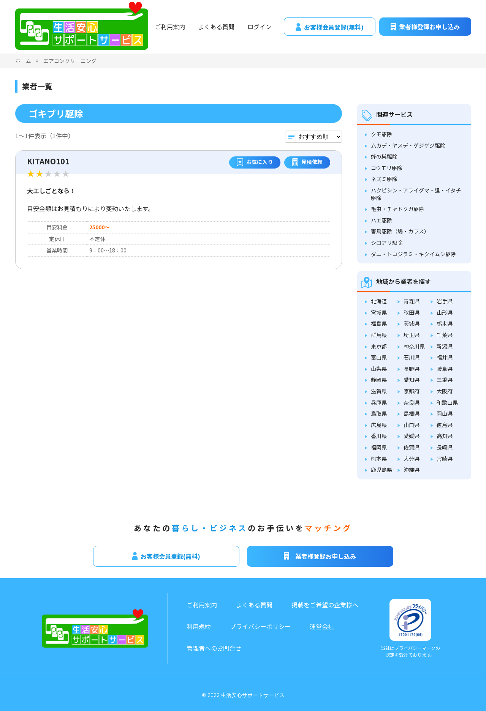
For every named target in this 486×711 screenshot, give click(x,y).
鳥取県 (379, 413)
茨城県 (412, 323)
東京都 (379, 346)
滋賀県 (379, 391)
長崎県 (445, 447)
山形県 (445, 312)
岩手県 (445, 301)
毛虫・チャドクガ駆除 (397, 209)
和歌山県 (447, 402)
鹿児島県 (381, 469)
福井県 (445, 357)
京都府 (412, 391)
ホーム (23, 61)
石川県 (412, 357)
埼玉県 (412, 335)
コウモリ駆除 (386, 168)
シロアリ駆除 (387, 242)
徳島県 (445, 425)
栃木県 (445, 323)
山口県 (412, 425)
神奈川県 (414, 346)
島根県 (412, 413)
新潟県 (445, 346)
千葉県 (445, 335)
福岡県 (379, 447)
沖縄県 (412, 469)
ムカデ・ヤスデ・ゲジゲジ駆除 (408, 145)
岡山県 (445, 413)
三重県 (445, 379)
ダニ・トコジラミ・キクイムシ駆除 (413, 254)
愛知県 (412, 379)
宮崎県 (445, 458)
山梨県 (379, 368)
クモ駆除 (381, 134)
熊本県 (379, 458)
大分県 (412, 458)
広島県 (379, 425)
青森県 (412, 301)
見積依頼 (307, 162)
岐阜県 (445, 368)
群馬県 (379, 335)
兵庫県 (379, 402)
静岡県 (379, 379)
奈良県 (412, 402)
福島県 (379, 323)
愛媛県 (412, 436)
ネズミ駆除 (384, 179)
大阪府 (445, 391)
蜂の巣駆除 (384, 156)
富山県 (379, 357)
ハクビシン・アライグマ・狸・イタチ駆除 (416, 194)
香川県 (379, 436)
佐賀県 (412, 447)
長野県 (412, 368)
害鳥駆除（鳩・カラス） (400, 231)
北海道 (379, 301)
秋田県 (412, 312)
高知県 (445, 436)
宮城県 (379, 312)
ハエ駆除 (381, 220)
